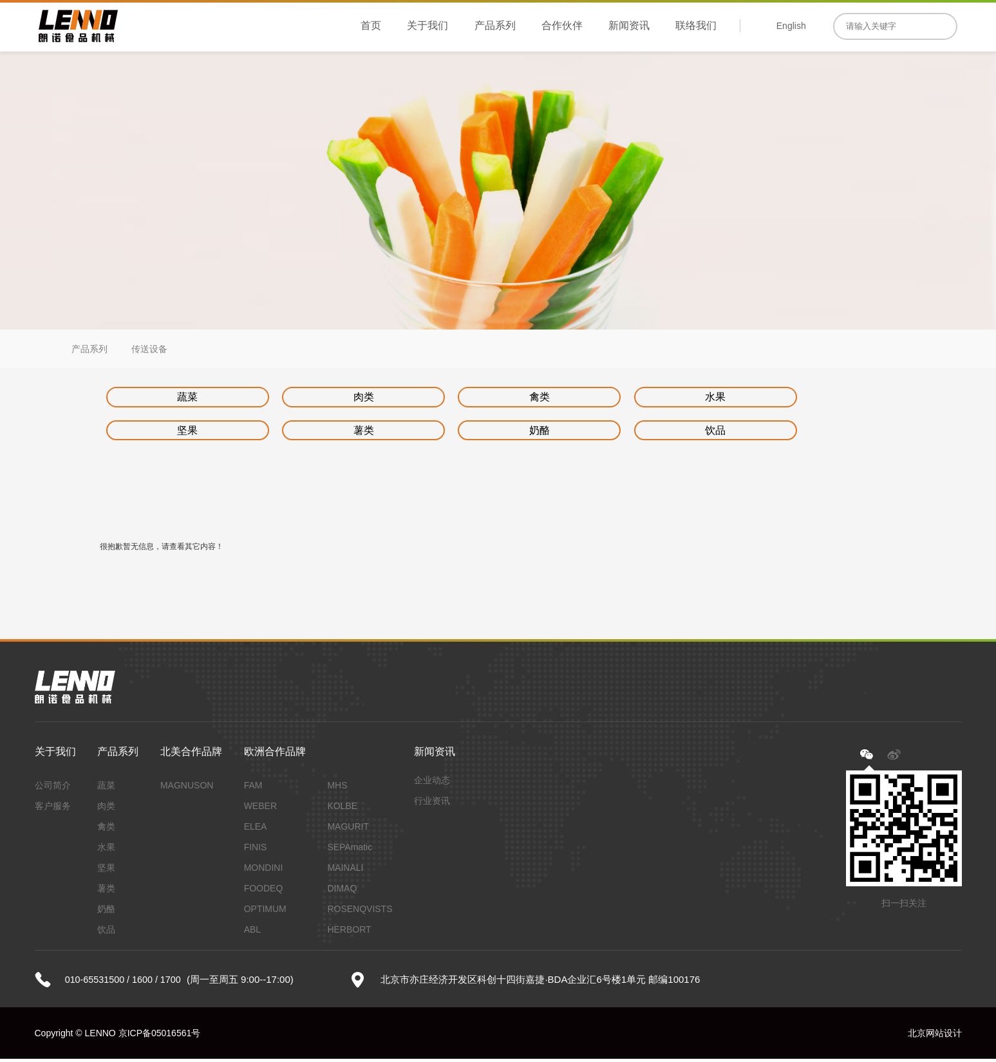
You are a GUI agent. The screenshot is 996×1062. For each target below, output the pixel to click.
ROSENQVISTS (359, 912)
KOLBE (342, 809)
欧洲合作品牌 (275, 754)
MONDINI (263, 871)
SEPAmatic (349, 850)
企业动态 (432, 783)
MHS (337, 788)
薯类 (170, 432)
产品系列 (495, 25)
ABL (252, 932)
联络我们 (696, 25)
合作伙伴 (562, 25)
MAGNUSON (186, 788)
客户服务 (53, 809)
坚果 (745, 397)
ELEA (255, 829)
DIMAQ (342, 891)
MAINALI (345, 871)
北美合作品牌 (191, 754)
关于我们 (427, 25)
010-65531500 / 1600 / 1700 (126, 982)
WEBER (260, 809)
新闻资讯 (629, 25)
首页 (371, 25)
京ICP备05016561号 (159, 1036)
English (791, 26)
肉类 (314, 397)
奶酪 (314, 432)
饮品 (457, 432)
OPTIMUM (265, 912)
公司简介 (53, 788)
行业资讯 (432, 804)
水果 (602, 397)
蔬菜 (170, 397)
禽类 (457, 397)
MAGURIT (348, 829)
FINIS (255, 850)
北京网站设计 (935, 1036)
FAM (253, 788)
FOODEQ (263, 891)
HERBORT (349, 932)
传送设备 (149, 349)
